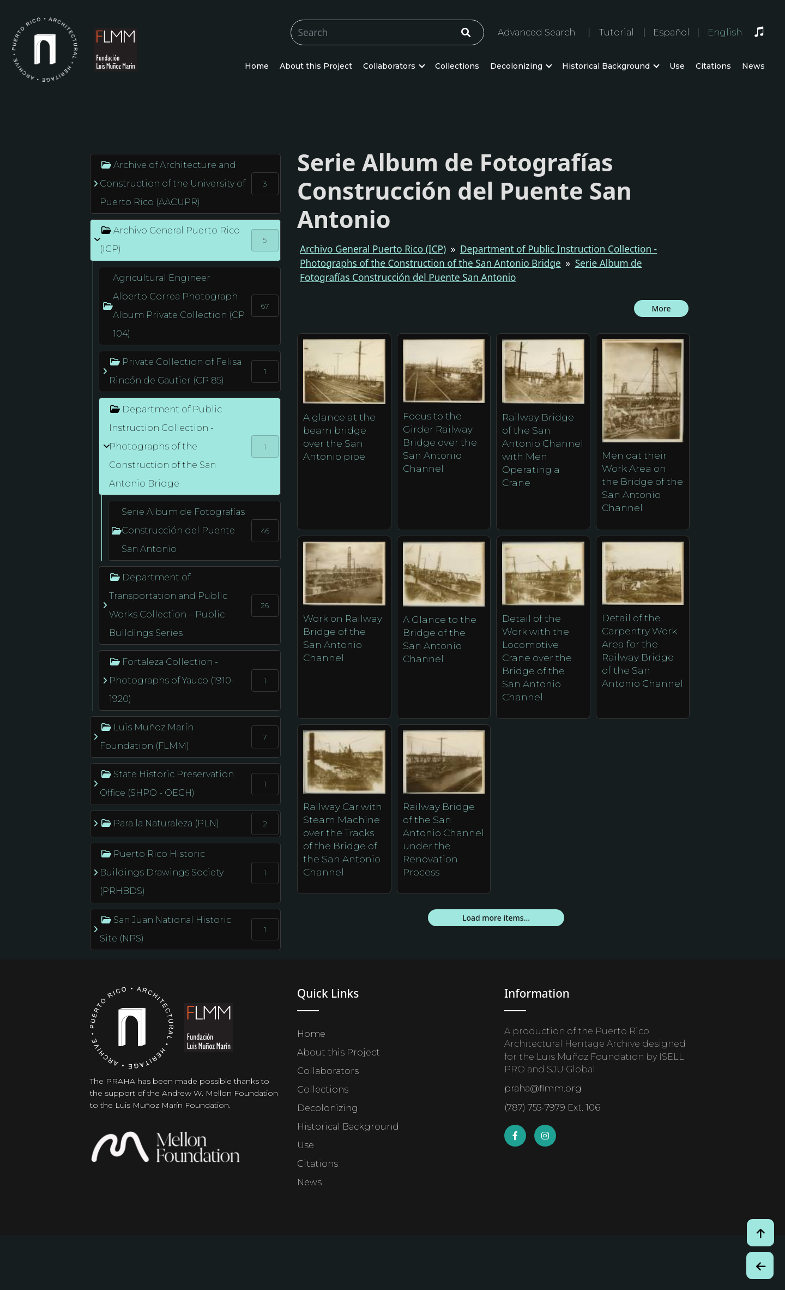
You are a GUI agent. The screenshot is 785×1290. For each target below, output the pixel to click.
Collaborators (389, 66)
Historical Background (606, 66)
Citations (713, 66)
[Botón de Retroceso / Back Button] (760, 1265)
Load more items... (496, 918)
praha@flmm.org (543, 1088)
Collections (457, 66)
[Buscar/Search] (387, 32)
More (661, 308)
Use (677, 66)
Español (671, 32)
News (753, 66)
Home (257, 66)
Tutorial (616, 32)
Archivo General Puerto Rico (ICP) (373, 249)
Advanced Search (536, 32)
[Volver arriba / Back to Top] (760, 1232)
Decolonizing (516, 66)
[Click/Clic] (466, 32)
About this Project (316, 66)
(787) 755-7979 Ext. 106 (552, 1107)
